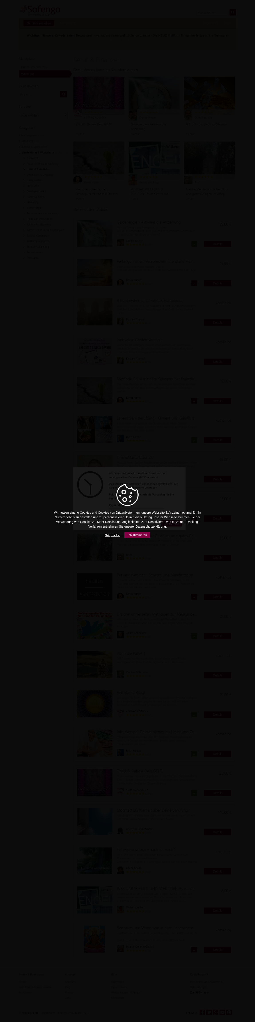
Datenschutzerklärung (151, 526)
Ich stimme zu (137, 535)
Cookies (85, 522)
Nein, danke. (112, 535)
